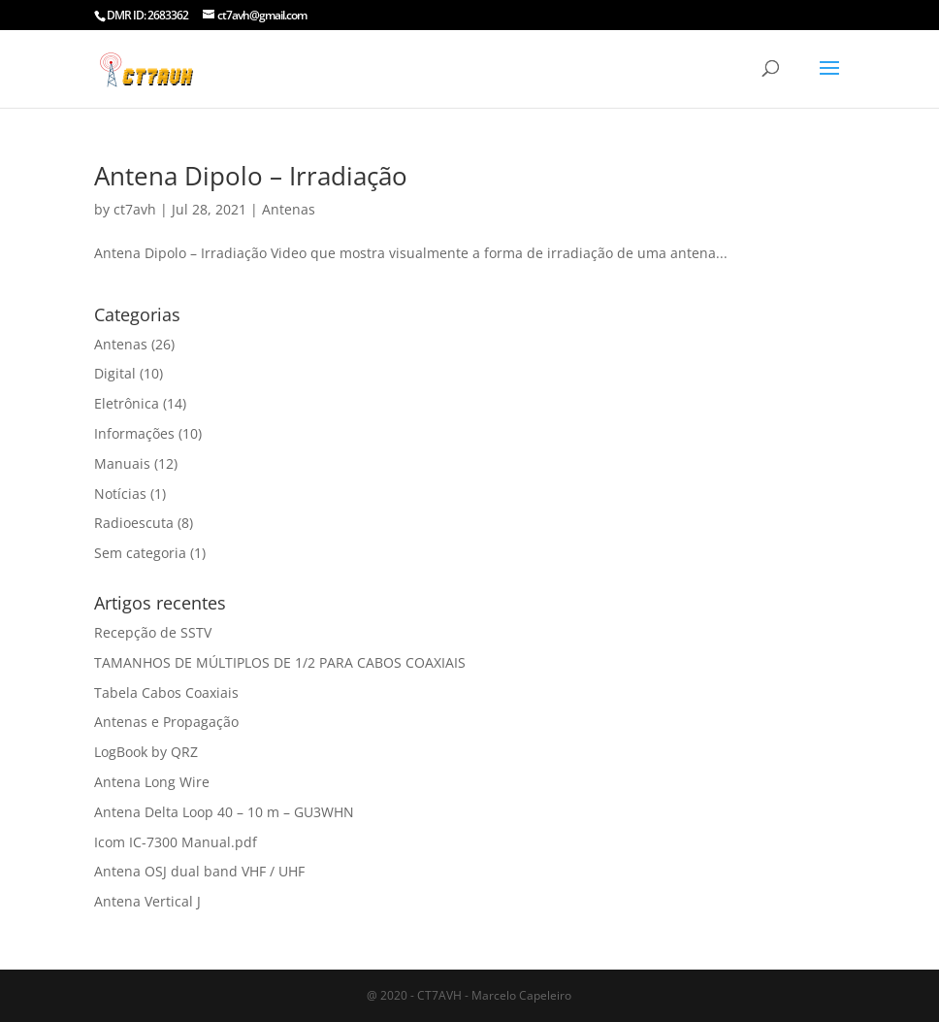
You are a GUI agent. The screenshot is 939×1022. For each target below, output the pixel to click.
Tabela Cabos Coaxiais (166, 692)
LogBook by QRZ (146, 751)
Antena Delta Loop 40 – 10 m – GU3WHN (224, 812)
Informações (134, 433)
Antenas (288, 209)
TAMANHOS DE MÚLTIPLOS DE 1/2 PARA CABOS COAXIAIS (280, 662)
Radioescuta (134, 522)
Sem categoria (140, 553)
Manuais (122, 463)
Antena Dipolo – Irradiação (250, 175)
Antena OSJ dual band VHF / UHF (199, 871)
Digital (115, 373)
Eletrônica (126, 403)
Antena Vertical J (147, 901)
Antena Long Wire (152, 782)
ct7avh (134, 209)
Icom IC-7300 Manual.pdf (175, 842)
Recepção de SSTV (152, 632)
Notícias (120, 493)
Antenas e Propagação (166, 721)
